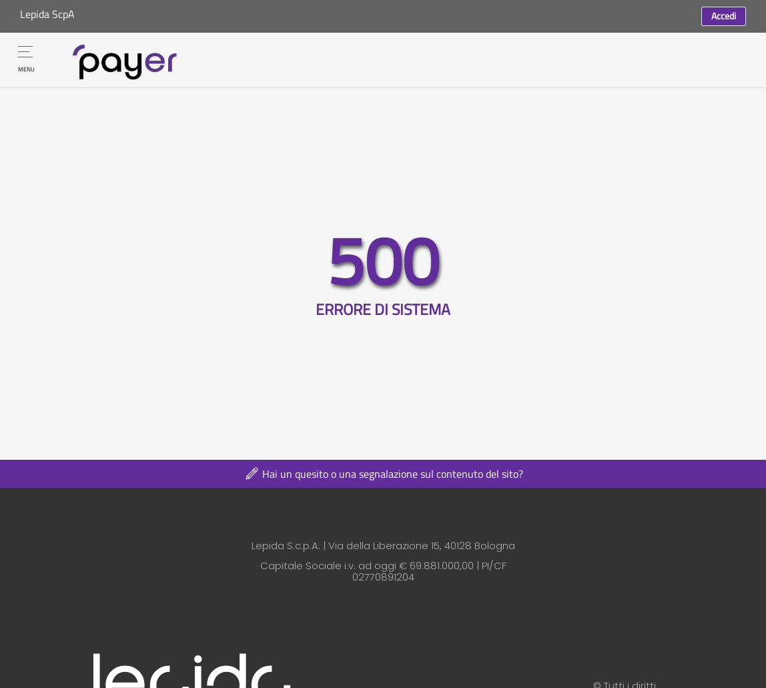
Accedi (723, 16)
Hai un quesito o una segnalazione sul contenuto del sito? (383, 474)
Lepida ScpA (47, 14)
